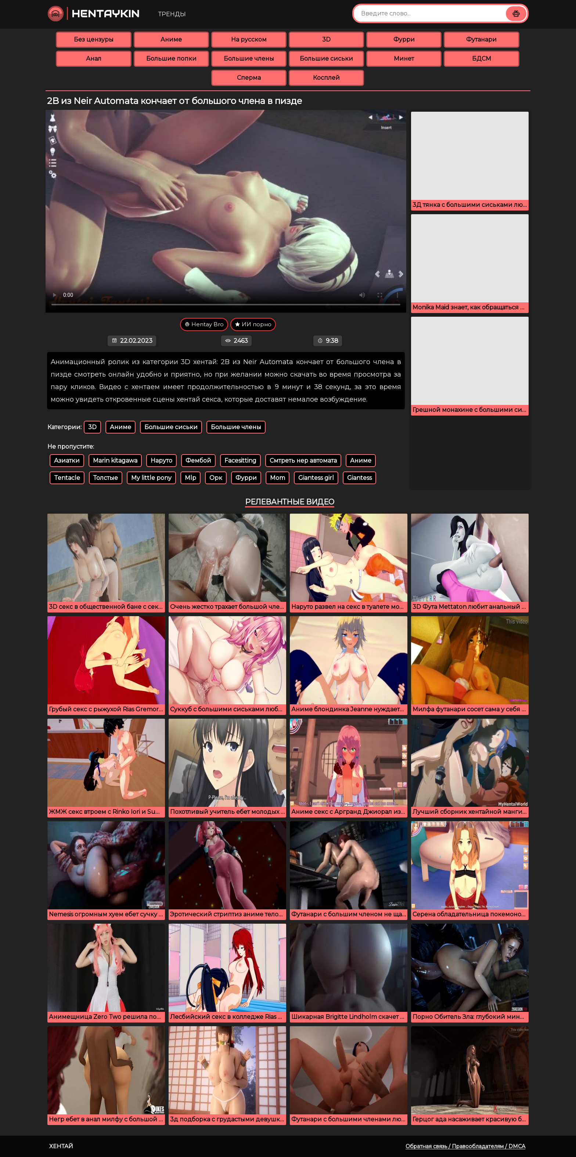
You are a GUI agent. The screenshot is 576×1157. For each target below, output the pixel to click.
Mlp (190, 477)
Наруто (161, 460)
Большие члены (249, 58)
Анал (93, 58)
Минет (404, 58)
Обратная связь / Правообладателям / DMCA (465, 1146)
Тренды (172, 14)
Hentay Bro (204, 324)
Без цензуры (94, 39)
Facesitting (240, 460)
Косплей (326, 77)
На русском (249, 39)
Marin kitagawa (115, 460)
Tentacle (67, 477)
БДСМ (481, 58)
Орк (215, 477)
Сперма (249, 77)
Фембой (198, 460)
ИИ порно (253, 324)
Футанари (481, 39)
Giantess (359, 477)
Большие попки (171, 58)
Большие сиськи (326, 58)
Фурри (404, 39)
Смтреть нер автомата (303, 460)
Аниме (171, 39)
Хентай (61, 1146)
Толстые (105, 477)
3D (326, 39)
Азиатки (67, 460)
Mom (277, 477)
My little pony (151, 477)
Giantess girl (316, 477)
